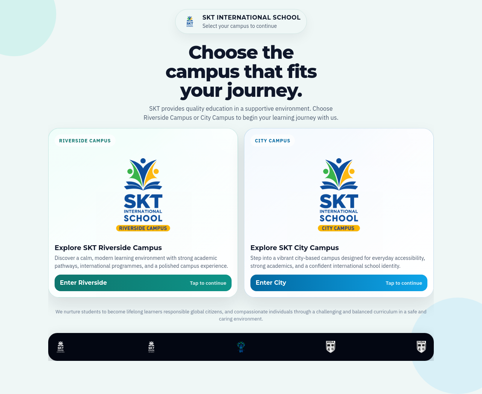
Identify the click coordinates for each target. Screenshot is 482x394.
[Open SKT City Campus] (339, 213)
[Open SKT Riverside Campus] (143, 213)
